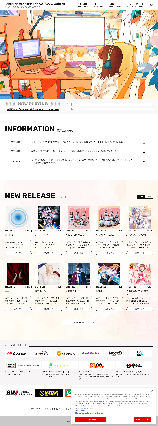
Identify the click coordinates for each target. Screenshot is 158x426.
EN (149, 196)
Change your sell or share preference (89, 413)
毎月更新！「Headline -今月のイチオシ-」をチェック (33, 109)
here (93, 396)
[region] (113, 406)
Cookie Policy (80, 411)
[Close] (152, 391)
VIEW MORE (79, 322)
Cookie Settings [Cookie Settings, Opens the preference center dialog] (91, 419)
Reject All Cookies (143, 419)
